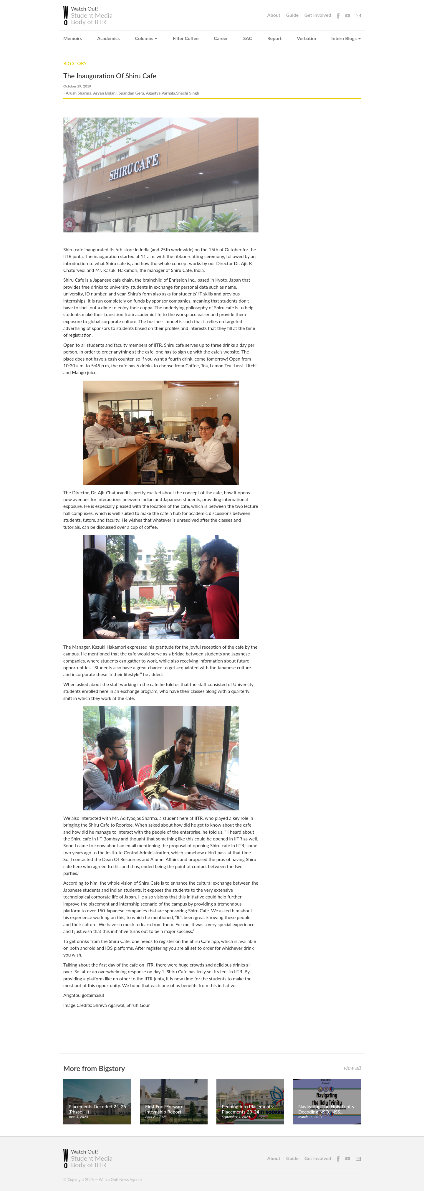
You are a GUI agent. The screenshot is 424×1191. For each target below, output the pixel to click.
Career (221, 38)
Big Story (75, 63)
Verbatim (306, 38)
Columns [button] (146, 38)
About (273, 15)
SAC (247, 38)
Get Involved (317, 15)
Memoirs (72, 38)
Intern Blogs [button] (346, 38)
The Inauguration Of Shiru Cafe (111, 75)
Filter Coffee (185, 38)
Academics (108, 38)
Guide (292, 15)
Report (274, 38)
